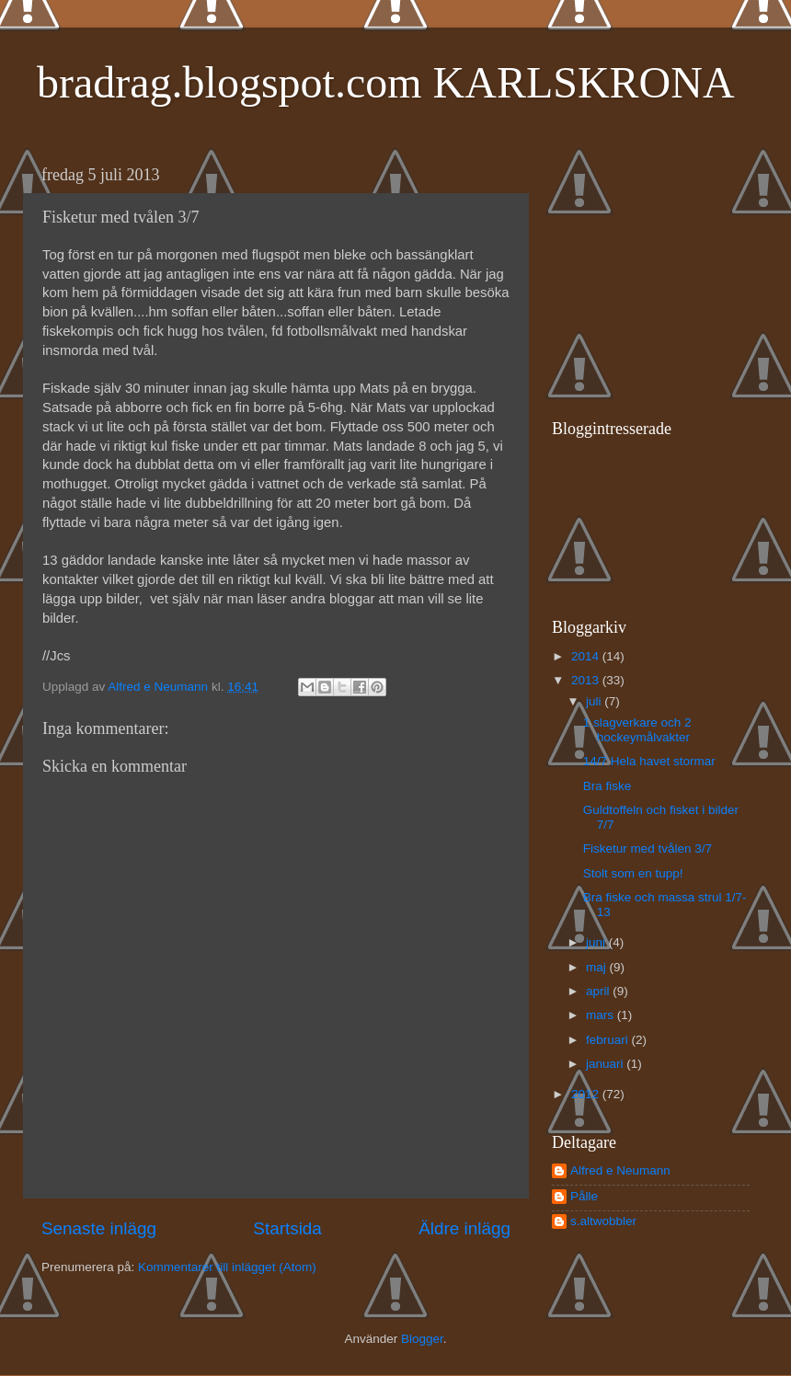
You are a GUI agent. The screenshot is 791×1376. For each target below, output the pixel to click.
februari (609, 1040)
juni (597, 942)
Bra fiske (607, 786)
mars (601, 1015)
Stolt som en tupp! (633, 873)
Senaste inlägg (98, 1228)
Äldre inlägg (464, 1228)
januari (606, 1064)
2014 (586, 656)
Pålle (584, 1196)
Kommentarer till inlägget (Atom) (227, 1267)
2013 (586, 680)
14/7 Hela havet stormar (649, 761)
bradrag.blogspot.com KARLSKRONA (386, 82)
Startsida (287, 1228)
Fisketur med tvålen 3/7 (647, 848)
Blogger (422, 1339)
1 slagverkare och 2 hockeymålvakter (637, 730)
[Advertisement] (667, 272)
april (599, 991)
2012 (586, 1094)
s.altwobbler (603, 1221)
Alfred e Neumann (620, 1170)
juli (595, 701)
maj (598, 967)
